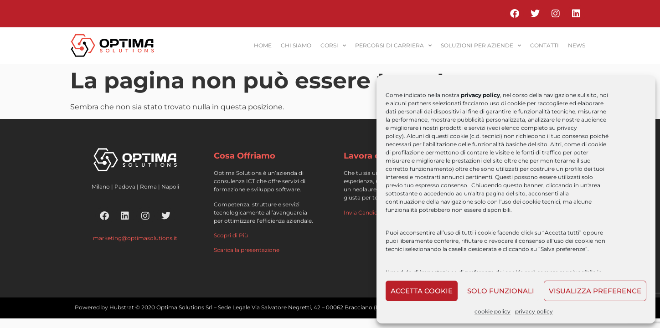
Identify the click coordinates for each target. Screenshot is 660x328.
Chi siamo (296, 45)
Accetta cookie (422, 291)
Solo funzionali (500, 291)
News (576, 45)
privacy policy (534, 311)
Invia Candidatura (368, 212)
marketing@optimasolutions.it (135, 238)
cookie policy (492, 311)
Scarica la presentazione (246, 249)
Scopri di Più (231, 235)
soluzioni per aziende (481, 45)
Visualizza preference (595, 291)
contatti (544, 45)
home (263, 45)
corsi (333, 45)
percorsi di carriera (393, 45)
